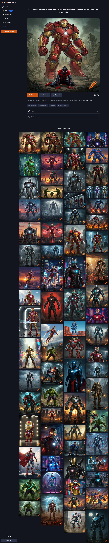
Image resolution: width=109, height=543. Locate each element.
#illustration (43, 105)
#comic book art (63, 105)
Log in (9, 536)
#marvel (52, 105)
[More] (91, 95)
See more (89, 100)
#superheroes (32, 105)
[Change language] (14, 2)
